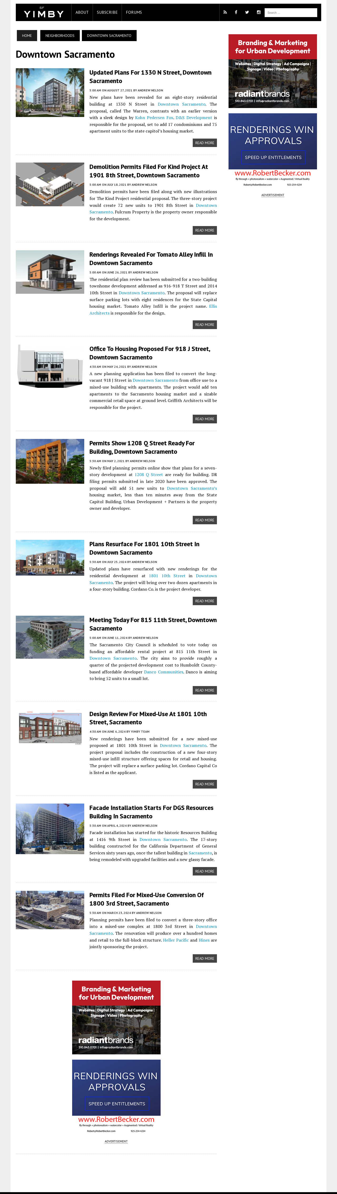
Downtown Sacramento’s (160, 486)
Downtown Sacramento (151, 104)
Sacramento (185, 843)
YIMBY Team (137, 722)
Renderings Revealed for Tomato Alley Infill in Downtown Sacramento (148, 257)
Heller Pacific (164, 930)
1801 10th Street (166, 567)
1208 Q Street (143, 473)
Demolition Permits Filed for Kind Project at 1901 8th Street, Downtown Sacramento (146, 170)
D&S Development (150, 117)
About (79, 12)
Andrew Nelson (147, 90)
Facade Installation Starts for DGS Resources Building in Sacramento (149, 803)
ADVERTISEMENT (115, 1132)
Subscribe (104, 12)
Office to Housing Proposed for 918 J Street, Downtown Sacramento (147, 351)
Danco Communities (126, 662)
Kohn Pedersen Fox (107, 117)
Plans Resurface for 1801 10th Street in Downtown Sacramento (142, 539)
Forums (131, 12)
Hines (191, 930)
